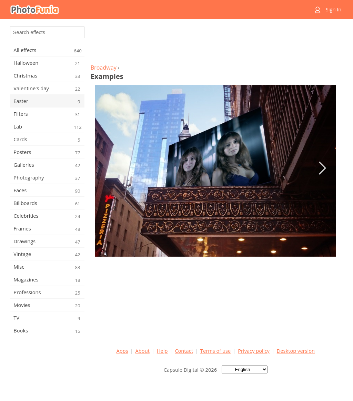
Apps (122, 350)
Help (162, 350)
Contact (184, 350)
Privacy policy (254, 350)
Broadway (104, 67)
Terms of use (215, 350)
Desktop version (296, 350)
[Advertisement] (215, 43)
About (142, 350)
